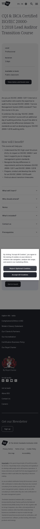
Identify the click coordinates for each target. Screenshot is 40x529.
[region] (20, 264)
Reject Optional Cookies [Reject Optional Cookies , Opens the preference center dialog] (20, 268)
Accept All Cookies (20, 275)
